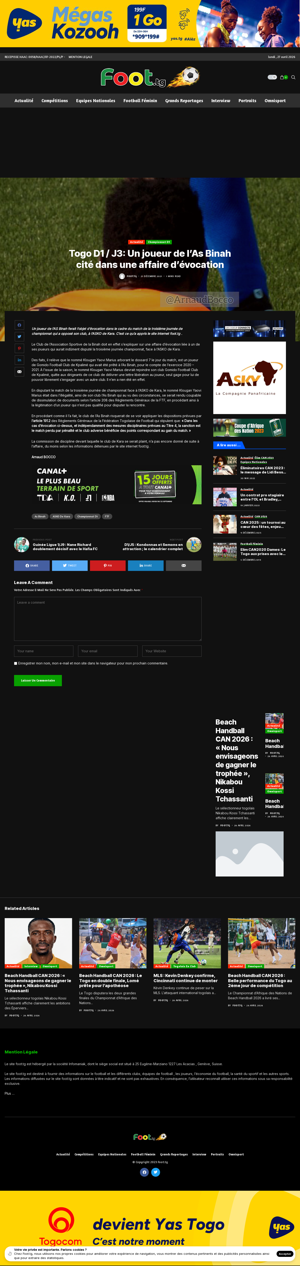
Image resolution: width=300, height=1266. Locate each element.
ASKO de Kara (61, 516)
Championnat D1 (159, 242)
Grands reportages (174, 1153)
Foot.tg (132, 276)
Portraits (217, 1153)
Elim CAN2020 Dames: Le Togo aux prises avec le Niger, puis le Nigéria (263, 552)
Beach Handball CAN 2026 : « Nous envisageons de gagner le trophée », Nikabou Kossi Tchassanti (237, 760)
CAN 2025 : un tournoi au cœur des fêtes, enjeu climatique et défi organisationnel (262, 524)
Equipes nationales (112, 1153)
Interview (31, 965)
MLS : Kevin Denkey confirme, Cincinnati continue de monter (186, 977)
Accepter (285, 1253)
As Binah (40, 516)
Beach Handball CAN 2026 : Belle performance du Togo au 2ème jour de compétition (281, 803)
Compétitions (84, 1153)
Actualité (136, 242)
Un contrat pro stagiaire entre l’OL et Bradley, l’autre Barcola (262, 497)
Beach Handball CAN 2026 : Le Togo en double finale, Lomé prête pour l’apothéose (280, 744)
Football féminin (143, 1153)
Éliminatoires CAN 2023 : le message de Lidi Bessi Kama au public (262, 470)
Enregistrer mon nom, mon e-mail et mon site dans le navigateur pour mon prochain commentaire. (93, 663)
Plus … (10, 1092)
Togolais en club (184, 965)
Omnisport (275, 731)
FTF (107, 516)
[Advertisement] (150, 142)
